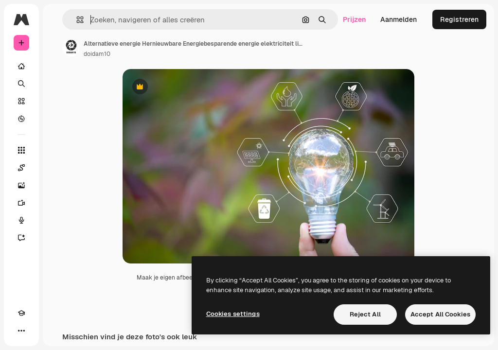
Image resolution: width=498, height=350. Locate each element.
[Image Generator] (21, 185)
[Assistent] (21, 237)
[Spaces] (21, 167)
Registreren (459, 19)
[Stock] (21, 101)
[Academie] (21, 313)
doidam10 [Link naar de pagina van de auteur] (97, 54)
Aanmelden (398, 19)
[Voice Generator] (21, 220)
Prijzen (354, 19)
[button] (76, 19)
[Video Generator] (21, 202)
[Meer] (21, 330)
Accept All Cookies (440, 314)
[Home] (21, 66)
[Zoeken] (21, 83)
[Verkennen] (21, 118)
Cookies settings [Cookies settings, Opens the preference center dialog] (233, 314)
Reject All (365, 314)
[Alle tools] (21, 150)
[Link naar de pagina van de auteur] (71, 47)
